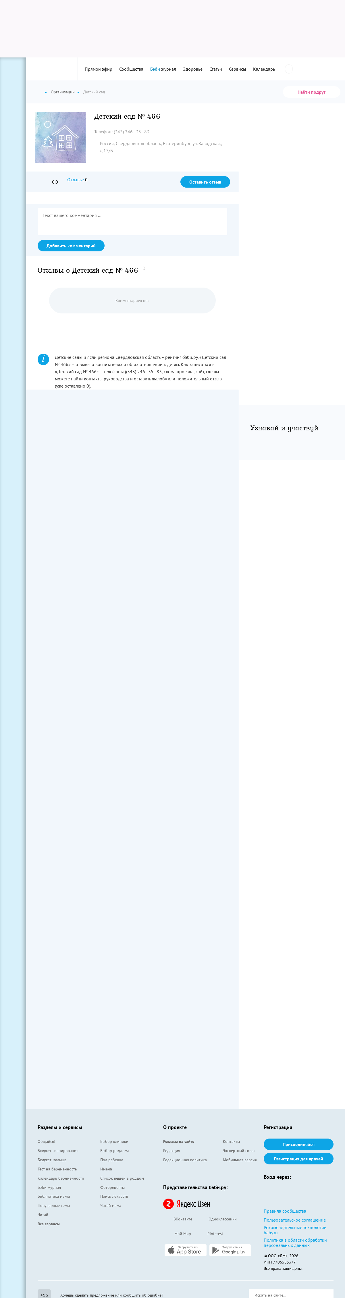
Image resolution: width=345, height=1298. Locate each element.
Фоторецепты (112, 1187)
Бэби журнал (49, 1187)
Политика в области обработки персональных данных (295, 1242)
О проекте (175, 1127)
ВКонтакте (177, 1219)
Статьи (215, 69)
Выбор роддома (114, 1150)
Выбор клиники (114, 1141)
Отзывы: (75, 179)
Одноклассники (217, 1219)
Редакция (171, 1150)
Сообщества (131, 69)
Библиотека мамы (54, 1196)
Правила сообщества (285, 1211)
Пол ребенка (111, 1159)
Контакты (231, 1141)
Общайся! (46, 1141)
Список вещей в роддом (122, 1178)
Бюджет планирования (58, 1150)
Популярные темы (54, 1205)
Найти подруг (311, 92)
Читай (43, 1214)
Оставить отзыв (205, 182)
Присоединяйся (299, 1144)
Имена (106, 1169)
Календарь (264, 69)
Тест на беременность (57, 1169)
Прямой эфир (98, 69)
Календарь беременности (61, 1178)
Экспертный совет (239, 1150)
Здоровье (193, 69)
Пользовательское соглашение (295, 1219)
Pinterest (210, 1233)
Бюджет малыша (52, 1159)
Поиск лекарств (114, 1196)
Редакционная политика (185, 1159)
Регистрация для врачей (298, 1159)
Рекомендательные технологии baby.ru (295, 1230)
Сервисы (237, 69)
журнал (163, 69)
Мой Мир (177, 1234)
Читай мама (110, 1205)
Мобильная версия (240, 1159)
